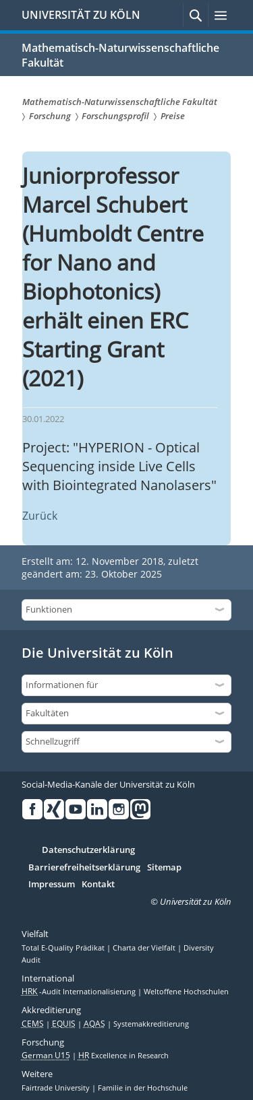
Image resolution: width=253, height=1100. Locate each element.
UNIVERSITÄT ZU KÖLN (81, 14)
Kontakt (98, 884)
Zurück (39, 515)
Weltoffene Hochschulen (186, 991)
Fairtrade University (57, 1088)
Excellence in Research (123, 1055)
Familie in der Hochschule (143, 1088)
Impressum (51, 884)
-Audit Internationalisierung (80, 991)
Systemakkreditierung (151, 1024)
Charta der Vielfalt (145, 948)
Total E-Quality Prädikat (64, 948)
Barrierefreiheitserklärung (84, 867)
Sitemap (164, 867)
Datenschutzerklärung (88, 850)
